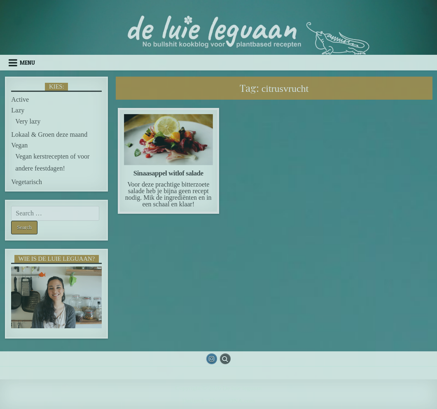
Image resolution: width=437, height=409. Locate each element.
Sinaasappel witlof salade (168, 173)
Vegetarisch (26, 181)
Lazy (17, 110)
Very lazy (27, 121)
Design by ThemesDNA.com (218, 400)
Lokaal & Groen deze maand (49, 134)
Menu (27, 62)
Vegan (19, 145)
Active (20, 99)
